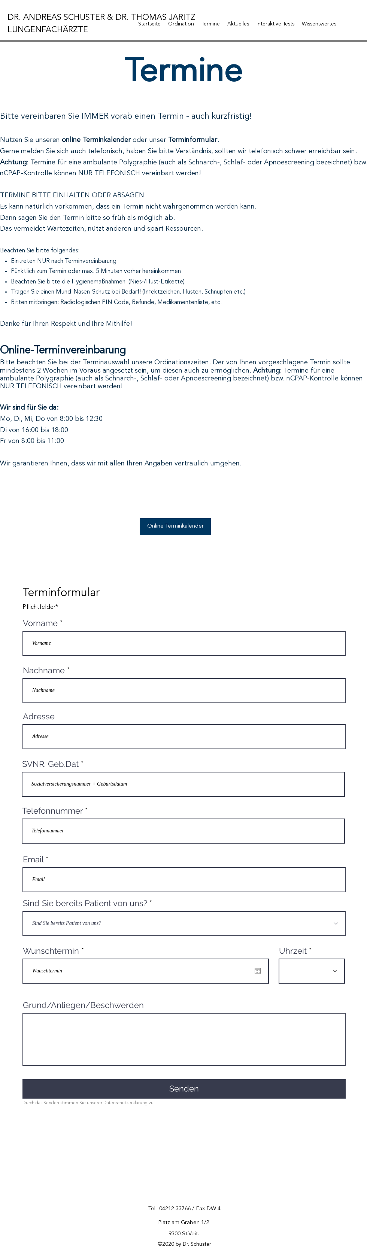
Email (33, 859)
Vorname (40, 623)
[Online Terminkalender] (175, 526)
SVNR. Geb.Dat (50, 764)
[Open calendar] (258, 971)
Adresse (39, 716)
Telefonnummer (52, 811)
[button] (181, 24)
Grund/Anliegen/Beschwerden (83, 1005)
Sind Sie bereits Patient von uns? (85, 903)
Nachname (44, 670)
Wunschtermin (56, 951)
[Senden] (184, 1089)
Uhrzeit (293, 951)
